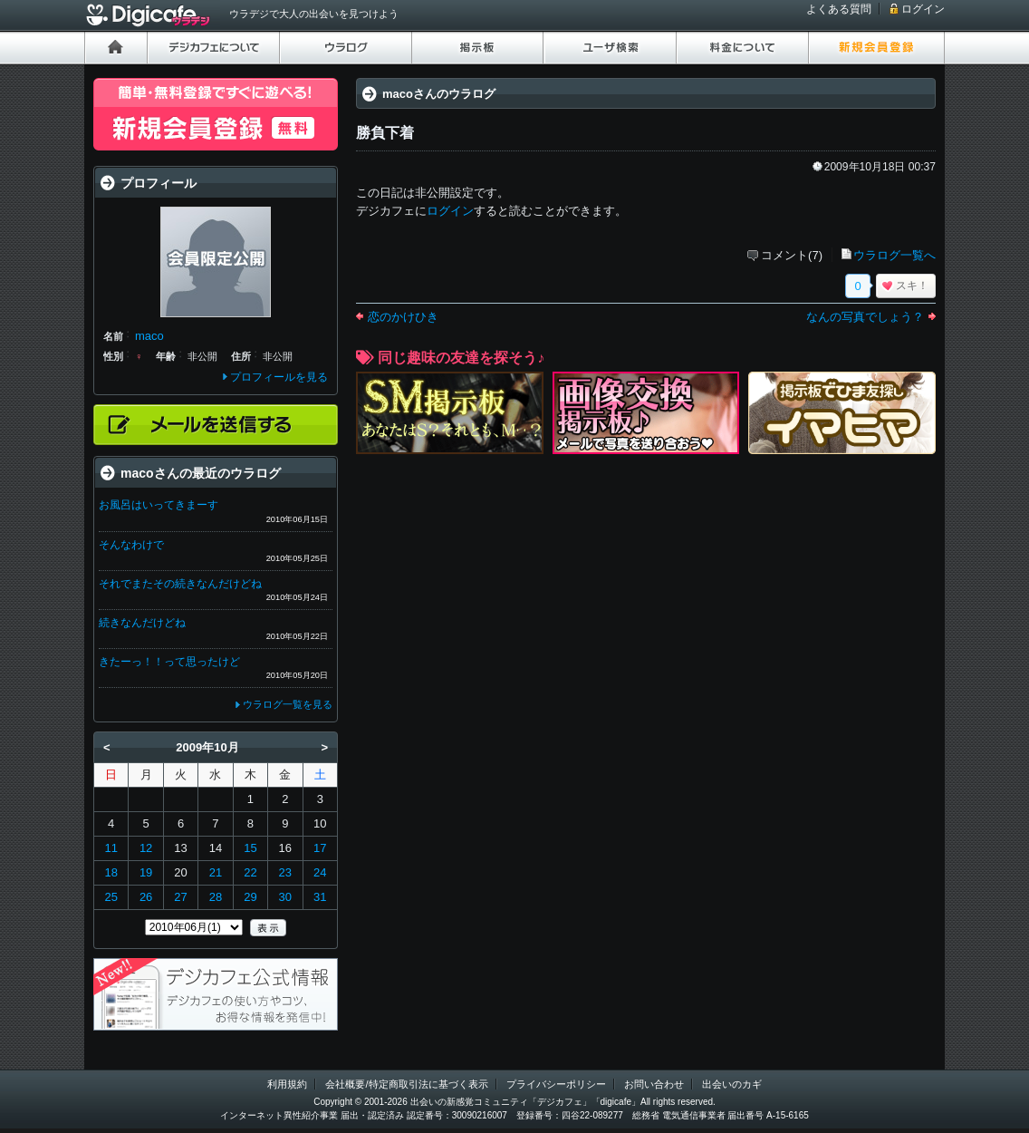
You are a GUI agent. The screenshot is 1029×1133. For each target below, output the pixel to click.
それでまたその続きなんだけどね (180, 583)
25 (110, 897)
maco (149, 336)
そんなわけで (131, 544)
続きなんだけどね (142, 622)
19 (145, 872)
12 (145, 848)
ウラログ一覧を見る (287, 704)
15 (250, 848)
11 (110, 848)
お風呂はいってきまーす (158, 505)
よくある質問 (838, 9)
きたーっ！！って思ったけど (169, 661)
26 (145, 897)
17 (319, 848)
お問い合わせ (654, 1084)
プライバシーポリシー (556, 1084)
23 (285, 872)
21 (215, 872)
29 (250, 897)
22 (250, 872)
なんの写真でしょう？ (865, 317)
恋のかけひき (403, 317)
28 (215, 897)
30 (285, 897)
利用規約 (287, 1084)
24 (319, 872)
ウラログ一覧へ (894, 255)
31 (319, 897)
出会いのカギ (732, 1084)
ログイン (923, 9)
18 (110, 872)
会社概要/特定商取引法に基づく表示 (406, 1084)
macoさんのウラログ (438, 94)
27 (180, 897)
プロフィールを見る (279, 377)
